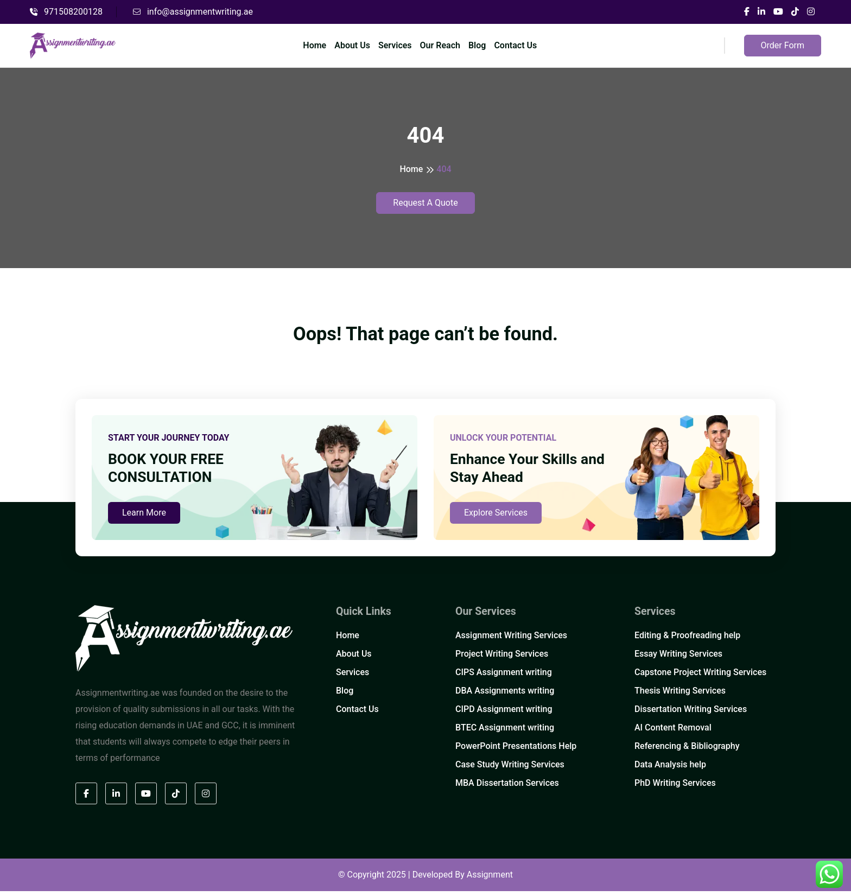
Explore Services (496, 517)
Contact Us (515, 45)
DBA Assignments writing (504, 696)
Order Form (782, 45)
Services (395, 45)
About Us (352, 45)
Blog (477, 45)
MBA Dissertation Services (507, 788)
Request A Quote (425, 203)
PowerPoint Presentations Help (515, 751)
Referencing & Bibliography (686, 751)
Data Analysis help (670, 770)
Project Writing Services (501, 659)
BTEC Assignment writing (504, 733)
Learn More (144, 517)
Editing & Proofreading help (687, 641)
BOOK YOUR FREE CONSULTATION (169, 471)
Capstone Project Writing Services (700, 677)
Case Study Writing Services (509, 770)
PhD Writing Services (675, 788)
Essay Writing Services (678, 659)
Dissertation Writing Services (690, 714)
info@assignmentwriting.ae (193, 12)
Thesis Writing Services (680, 696)
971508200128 (66, 12)
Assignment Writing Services (511, 641)
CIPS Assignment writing (503, 677)
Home (314, 45)
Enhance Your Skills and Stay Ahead (532, 471)
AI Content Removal (673, 733)
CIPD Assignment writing (503, 714)
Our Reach (440, 45)
